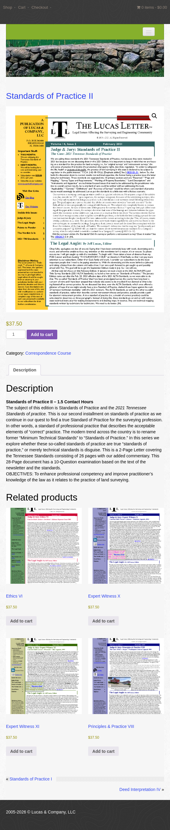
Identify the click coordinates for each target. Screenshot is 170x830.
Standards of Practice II (49, 96)
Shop (7, 7)
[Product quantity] (15, 334)
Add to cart (42, 334)
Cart (21, 7)
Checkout (39, 7)
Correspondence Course (48, 353)
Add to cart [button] (21, 621)
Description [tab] (24, 370)
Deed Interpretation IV (139, 789)
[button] (154, 116)
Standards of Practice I (31, 779)
